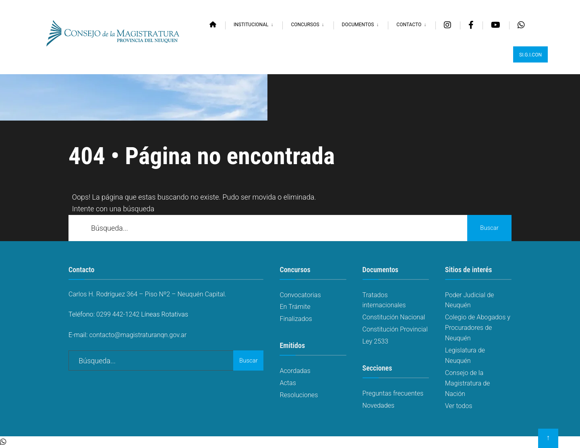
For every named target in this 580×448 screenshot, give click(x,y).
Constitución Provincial (395, 329)
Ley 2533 (375, 341)
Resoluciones (299, 395)
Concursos (305, 24)
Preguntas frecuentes (393, 393)
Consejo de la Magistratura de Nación (467, 383)
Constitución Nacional (393, 317)
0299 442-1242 (117, 314)
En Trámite (295, 306)
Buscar (489, 227)
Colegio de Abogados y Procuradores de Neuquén (477, 327)
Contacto (408, 24)
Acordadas (295, 371)
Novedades (378, 405)
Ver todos (458, 406)
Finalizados (296, 319)
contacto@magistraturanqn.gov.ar (138, 335)
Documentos (358, 24)
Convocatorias (300, 295)
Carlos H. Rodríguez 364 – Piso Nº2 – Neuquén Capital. (147, 294)
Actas (288, 383)
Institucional (251, 24)
